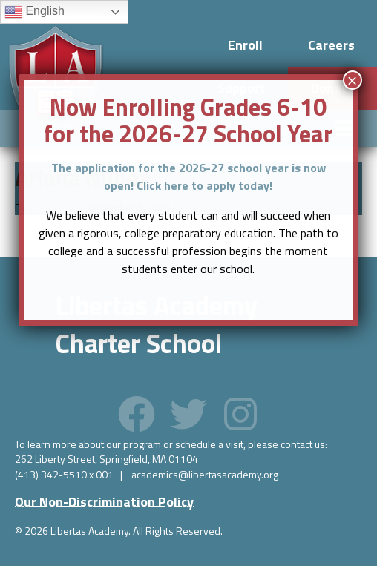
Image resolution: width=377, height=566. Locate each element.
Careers (331, 45)
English (34, 12)
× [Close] (352, 80)
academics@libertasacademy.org (204, 474)
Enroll (245, 45)
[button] (136, 414)
